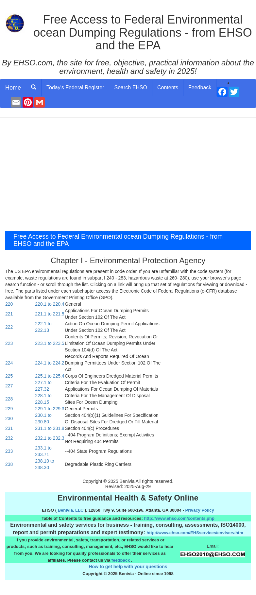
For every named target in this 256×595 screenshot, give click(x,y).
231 (9, 428)
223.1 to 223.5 (49, 343)
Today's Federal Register (75, 87)
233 (9, 451)
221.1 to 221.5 (49, 313)
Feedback (199, 87)
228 (9, 398)
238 (9, 464)
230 (9, 418)
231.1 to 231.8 (49, 428)
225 (9, 376)
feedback (120, 560)
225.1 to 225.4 (49, 376)
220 (9, 304)
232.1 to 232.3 (49, 438)
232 (9, 438)
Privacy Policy (199, 510)
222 (9, 327)
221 (9, 313)
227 (9, 385)
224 (9, 363)
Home (13, 87)
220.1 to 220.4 (49, 304)
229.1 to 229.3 (49, 408)
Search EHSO (130, 87)
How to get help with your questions (128, 566)
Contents (167, 87)
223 (9, 343)
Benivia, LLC (71, 510)
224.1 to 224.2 (49, 363)
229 (9, 408)
